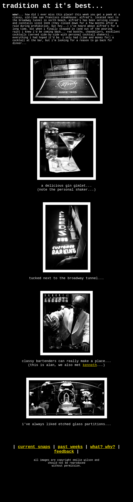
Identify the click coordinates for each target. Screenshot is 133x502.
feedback (64, 479)
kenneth (90, 385)
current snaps (34, 473)
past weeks (70, 473)
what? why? (102, 473)
